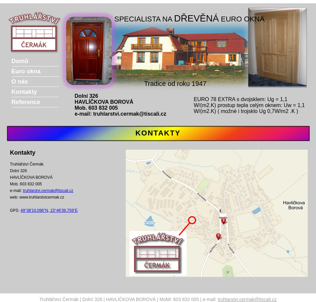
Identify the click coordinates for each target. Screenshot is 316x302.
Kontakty (24, 92)
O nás (20, 81)
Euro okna (26, 71)
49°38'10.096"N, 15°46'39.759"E (49, 210)
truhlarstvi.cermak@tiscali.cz (129, 114)
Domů (20, 61)
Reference (26, 102)
